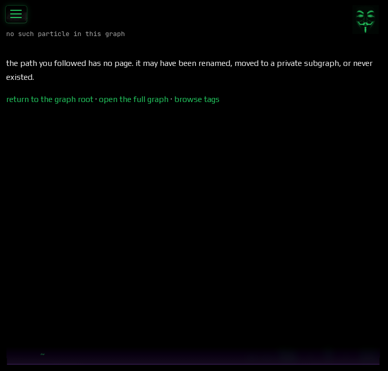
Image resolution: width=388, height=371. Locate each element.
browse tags (197, 99)
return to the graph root (49, 99)
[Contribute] (365, 19)
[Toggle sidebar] (16, 14)
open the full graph (133, 99)
